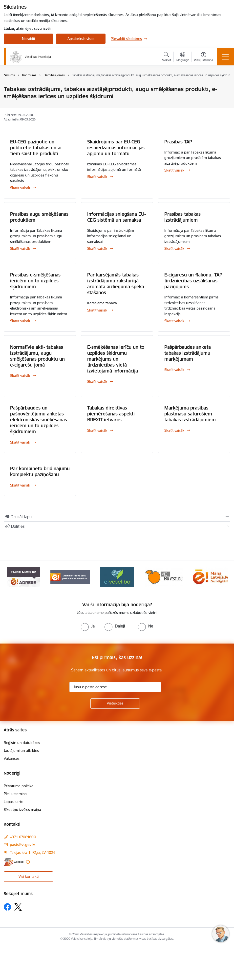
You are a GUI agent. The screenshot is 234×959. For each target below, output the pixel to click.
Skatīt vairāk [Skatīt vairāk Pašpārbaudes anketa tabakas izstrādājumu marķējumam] (174, 369)
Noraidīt (28, 38)
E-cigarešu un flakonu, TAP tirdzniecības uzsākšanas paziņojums (193, 281)
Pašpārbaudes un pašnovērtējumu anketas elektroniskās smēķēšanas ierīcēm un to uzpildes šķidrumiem (38, 419)
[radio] (88, 626)
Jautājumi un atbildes (21, 750)
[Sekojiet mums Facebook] (7, 907)
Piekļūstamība (15, 793)
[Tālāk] (222, 577)
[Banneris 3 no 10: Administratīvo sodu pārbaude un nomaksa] (70, 576)
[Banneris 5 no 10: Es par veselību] (164, 576)
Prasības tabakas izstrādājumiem (182, 217)
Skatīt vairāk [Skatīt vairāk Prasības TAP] (174, 170)
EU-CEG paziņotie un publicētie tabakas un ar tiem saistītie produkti (36, 148)
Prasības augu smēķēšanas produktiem (39, 217)
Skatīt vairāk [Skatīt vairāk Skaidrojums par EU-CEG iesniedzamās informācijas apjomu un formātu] (97, 176)
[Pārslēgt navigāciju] (225, 56)
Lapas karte (13, 801)
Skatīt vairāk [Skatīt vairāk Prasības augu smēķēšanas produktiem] (20, 248)
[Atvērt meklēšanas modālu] (166, 57)
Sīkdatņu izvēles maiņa (22, 809)
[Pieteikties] (115, 703)
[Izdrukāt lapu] (117, 516)
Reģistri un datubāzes (22, 742)
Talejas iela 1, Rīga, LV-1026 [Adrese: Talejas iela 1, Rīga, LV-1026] (33, 852)
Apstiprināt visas (80, 38)
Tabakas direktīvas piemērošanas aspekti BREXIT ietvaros (111, 414)
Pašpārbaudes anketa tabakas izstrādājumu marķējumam (187, 353)
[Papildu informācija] (28, 862)
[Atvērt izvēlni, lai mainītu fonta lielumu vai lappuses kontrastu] (203, 57)
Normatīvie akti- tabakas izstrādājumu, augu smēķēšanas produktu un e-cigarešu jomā (37, 356)
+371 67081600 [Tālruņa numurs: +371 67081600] (23, 837)
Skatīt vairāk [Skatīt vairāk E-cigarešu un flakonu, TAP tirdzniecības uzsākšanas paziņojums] (174, 320)
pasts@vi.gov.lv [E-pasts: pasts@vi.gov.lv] (22, 844)
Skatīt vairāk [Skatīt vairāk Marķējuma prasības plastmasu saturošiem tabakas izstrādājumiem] (174, 430)
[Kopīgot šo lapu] (117, 526)
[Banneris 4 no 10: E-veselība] (117, 576)
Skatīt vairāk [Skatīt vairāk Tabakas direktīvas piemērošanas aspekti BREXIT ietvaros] (97, 430)
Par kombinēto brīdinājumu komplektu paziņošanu (40, 471)
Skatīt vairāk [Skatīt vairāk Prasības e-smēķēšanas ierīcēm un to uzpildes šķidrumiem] (20, 320)
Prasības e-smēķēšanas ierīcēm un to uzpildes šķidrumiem (35, 281)
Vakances (12, 758)
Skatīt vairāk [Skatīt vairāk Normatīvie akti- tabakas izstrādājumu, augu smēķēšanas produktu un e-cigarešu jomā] (20, 375)
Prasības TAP (178, 142)
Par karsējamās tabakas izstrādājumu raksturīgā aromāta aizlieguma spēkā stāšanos (115, 283)
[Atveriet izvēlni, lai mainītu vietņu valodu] (182, 57)
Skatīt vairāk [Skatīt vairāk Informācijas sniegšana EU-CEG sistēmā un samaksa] (97, 248)
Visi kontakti (29, 876)
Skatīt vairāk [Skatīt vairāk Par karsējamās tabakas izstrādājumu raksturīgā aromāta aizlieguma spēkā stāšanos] (97, 310)
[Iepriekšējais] (11, 577)
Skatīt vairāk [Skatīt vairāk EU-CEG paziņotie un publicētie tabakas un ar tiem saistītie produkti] (20, 187)
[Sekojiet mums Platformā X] (18, 907)
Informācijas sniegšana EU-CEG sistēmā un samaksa (116, 217)
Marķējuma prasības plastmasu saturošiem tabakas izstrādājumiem (190, 414)
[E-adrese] (13, 862)
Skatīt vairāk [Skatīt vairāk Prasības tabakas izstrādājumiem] (174, 248)
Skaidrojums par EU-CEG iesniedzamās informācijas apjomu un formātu (116, 148)
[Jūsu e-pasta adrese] (115, 687)
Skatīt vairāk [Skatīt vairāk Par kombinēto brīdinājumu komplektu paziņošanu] (20, 485)
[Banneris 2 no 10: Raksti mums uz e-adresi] (23, 576)
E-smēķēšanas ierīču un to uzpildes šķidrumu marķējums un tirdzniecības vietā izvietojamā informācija (115, 359)
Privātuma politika (18, 785)
